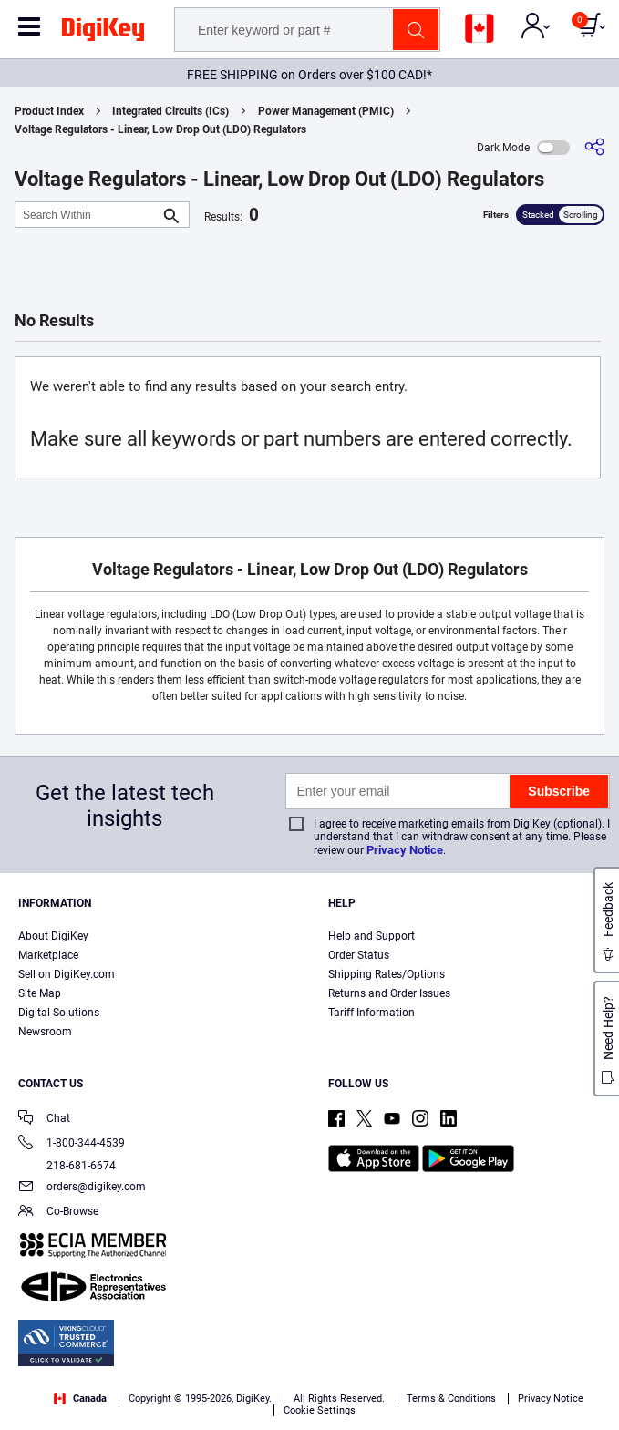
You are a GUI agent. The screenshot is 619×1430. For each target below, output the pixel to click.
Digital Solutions (58, 1012)
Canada (80, 1398)
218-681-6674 (67, 1165)
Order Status (358, 955)
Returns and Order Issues (389, 993)
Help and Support (371, 936)
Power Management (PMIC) (326, 111)
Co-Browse (58, 1212)
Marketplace (48, 955)
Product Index (49, 111)
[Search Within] (87, 214)
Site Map (39, 993)
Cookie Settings (320, 1410)
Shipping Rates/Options (386, 974)
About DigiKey (53, 936)
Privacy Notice (404, 850)
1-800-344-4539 (71, 1144)
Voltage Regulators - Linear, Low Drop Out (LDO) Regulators (160, 129)
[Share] (594, 147)
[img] (103, 32)
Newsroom (45, 1031)
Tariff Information (371, 1012)
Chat (44, 1119)
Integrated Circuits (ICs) (170, 111)
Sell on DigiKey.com (66, 974)
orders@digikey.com (82, 1188)
